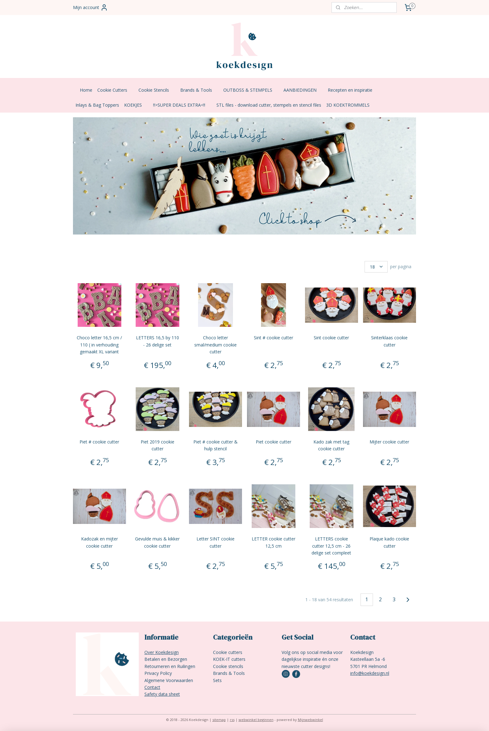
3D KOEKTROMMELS (348, 105)
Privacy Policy (158, 673)
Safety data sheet (162, 694)
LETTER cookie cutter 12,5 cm (273, 542)
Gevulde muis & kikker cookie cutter (157, 542)
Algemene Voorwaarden (168, 680)
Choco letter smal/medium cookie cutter (215, 345)
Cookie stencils (228, 666)
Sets (217, 680)
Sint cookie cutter (331, 338)
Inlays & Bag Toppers (97, 105)
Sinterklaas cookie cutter (389, 341)
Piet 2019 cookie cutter (157, 445)
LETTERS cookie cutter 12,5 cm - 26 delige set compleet (331, 546)
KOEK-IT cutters (229, 659)
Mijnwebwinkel (310, 719)
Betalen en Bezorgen (165, 659)
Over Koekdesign (161, 652)
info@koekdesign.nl (369, 673)
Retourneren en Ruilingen (169, 666)
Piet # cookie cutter (99, 442)
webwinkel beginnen (256, 719)
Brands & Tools (199, 90)
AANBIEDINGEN (303, 90)
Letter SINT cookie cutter (215, 542)
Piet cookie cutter (273, 442)
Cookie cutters (227, 652)
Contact (152, 687)
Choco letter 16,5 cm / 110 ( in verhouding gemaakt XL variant (99, 345)
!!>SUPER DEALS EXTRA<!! (182, 105)
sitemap (219, 719)
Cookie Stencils (156, 90)
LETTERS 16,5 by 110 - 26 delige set (157, 341)
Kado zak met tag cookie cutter (332, 445)
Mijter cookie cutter (389, 442)
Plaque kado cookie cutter (389, 542)
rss (232, 719)
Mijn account (90, 7)
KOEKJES (136, 105)
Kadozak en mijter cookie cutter (99, 542)
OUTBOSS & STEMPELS (250, 90)
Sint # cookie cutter (273, 338)
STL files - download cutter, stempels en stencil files (268, 105)
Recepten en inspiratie (353, 90)
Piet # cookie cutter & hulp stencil (215, 445)
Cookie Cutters (115, 90)
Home (86, 90)
